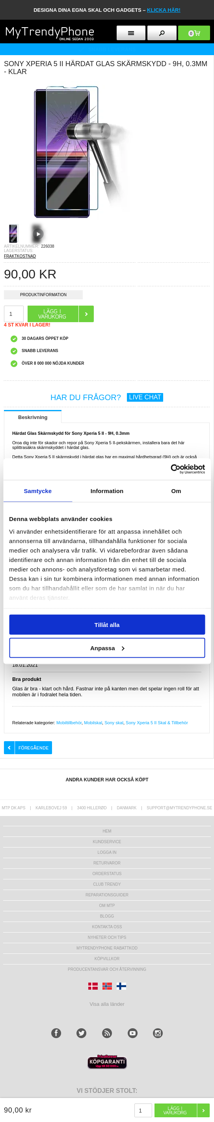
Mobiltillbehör (69, 722)
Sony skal (113, 722)
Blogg (107, 916)
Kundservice (107, 842)
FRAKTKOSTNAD (20, 256)
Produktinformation (43, 296)
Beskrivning (32, 417)
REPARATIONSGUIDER (107, 895)
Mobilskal (93, 722)
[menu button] (131, 33)
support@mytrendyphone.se (179, 808)
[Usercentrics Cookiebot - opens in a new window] (170, 469)
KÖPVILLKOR (107, 959)
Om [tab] (176, 491)
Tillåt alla (107, 624)
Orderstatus (106, 874)
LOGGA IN (107, 852)
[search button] (161, 33)
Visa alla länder (107, 1004)
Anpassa (107, 647)
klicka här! (164, 10)
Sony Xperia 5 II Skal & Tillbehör (157, 722)
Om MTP (107, 905)
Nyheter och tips (107, 937)
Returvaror (107, 863)
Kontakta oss (107, 927)
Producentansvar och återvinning (107, 969)
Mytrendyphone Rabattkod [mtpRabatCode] (107, 948)
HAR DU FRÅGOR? (106, 397)
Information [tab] (107, 491)
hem (106, 831)
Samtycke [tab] (38, 491)
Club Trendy (107, 884)
